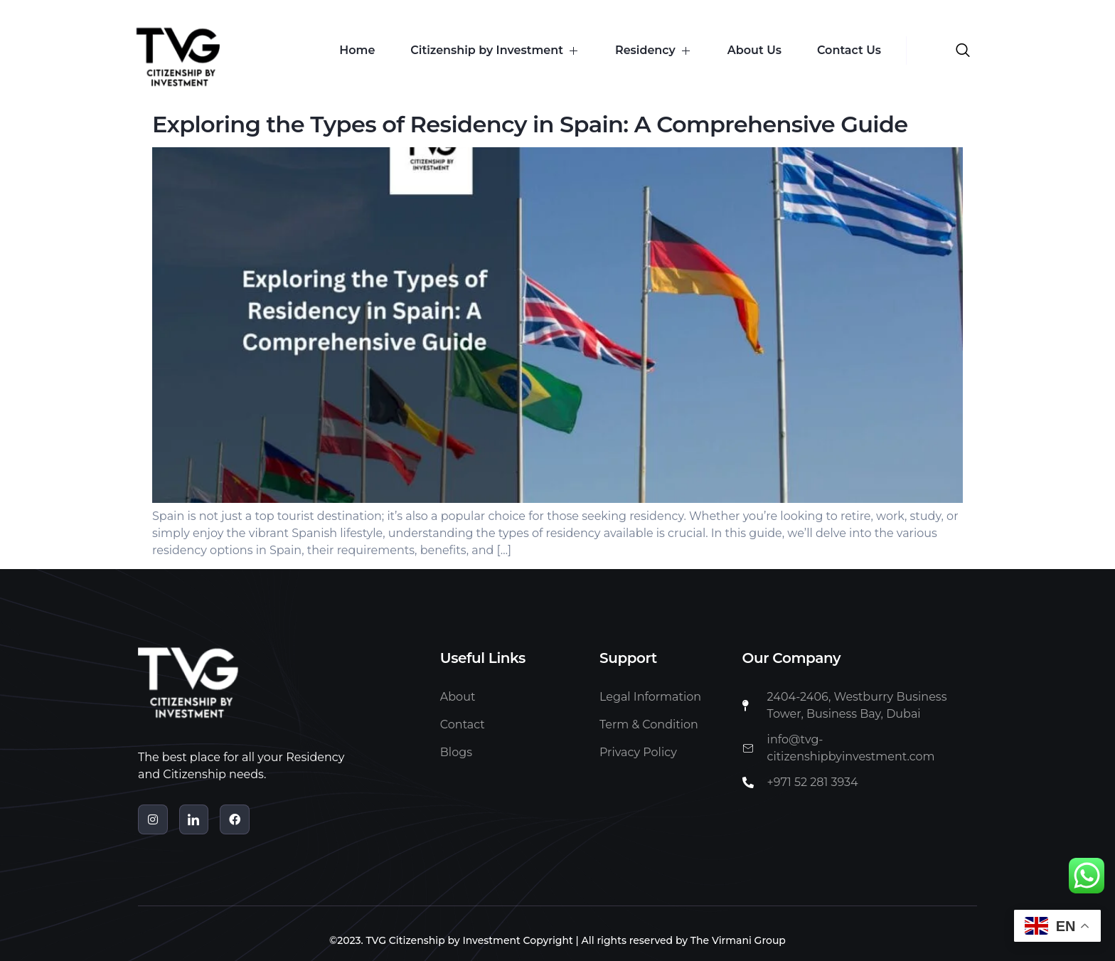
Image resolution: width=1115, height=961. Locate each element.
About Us (754, 50)
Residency (653, 50)
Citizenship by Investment (495, 50)
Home (357, 50)
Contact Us (849, 50)
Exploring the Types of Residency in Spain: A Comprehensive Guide (530, 124)
